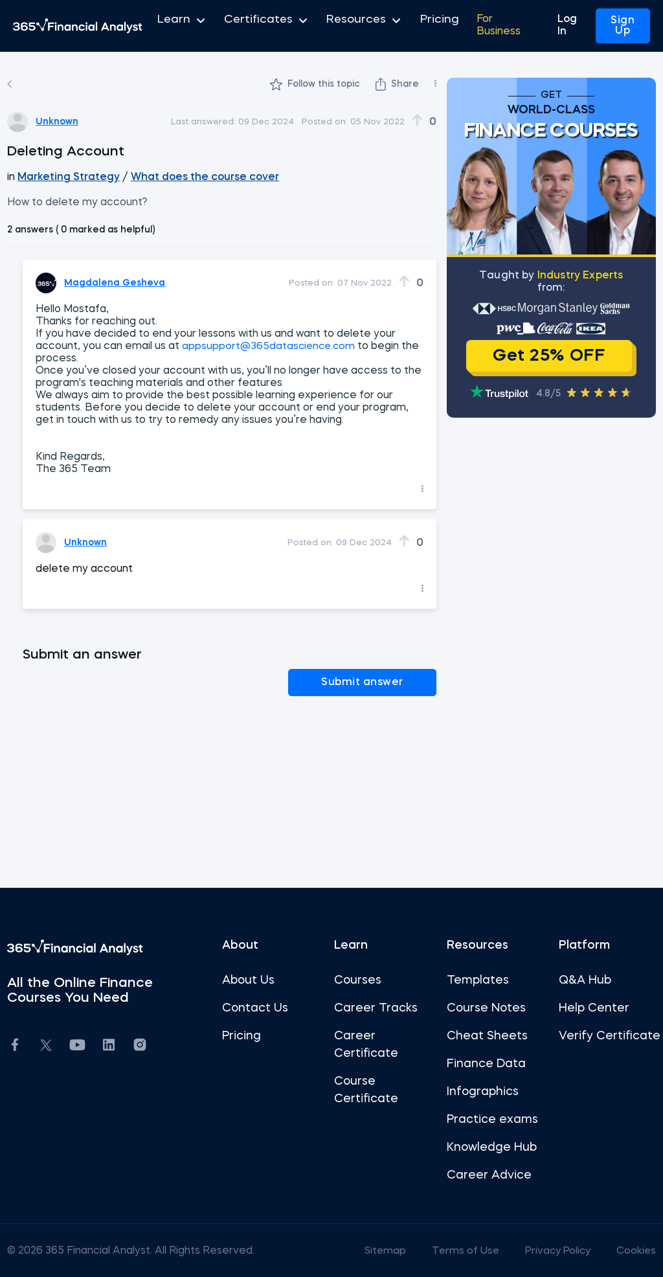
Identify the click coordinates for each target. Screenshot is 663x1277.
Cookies (632, 1250)
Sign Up (622, 26)
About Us (249, 979)
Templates (476, 979)
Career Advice (487, 1174)
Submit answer (381, 682)
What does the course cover (203, 177)
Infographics (481, 1090)
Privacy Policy (553, 1250)
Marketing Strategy (70, 177)
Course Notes (484, 1007)
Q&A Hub (582, 979)
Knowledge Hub (490, 1146)
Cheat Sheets (485, 1035)
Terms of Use (457, 1250)
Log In (571, 26)
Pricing (413, 26)
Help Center (591, 1007)
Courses (357, 979)
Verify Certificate (588, 1043)
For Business (476, 26)
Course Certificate (366, 1088)
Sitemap (376, 1250)
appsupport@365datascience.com (274, 346)
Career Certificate (366, 1043)
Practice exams (491, 1118)
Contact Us (256, 1007)
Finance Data (484, 1062)
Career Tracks (376, 1007)
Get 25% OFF (546, 356)
